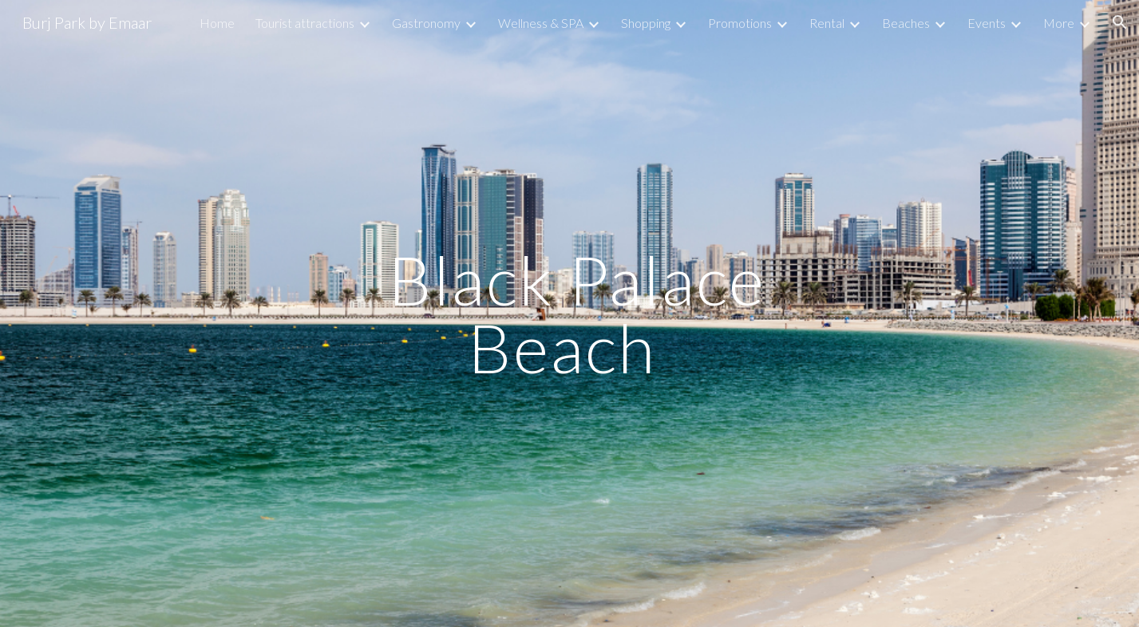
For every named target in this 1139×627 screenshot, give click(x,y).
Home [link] (217, 22)
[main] (570, 313)
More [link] (1058, 22)
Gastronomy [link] (426, 22)
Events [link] (986, 22)
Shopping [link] (645, 22)
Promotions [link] (740, 22)
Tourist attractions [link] (304, 22)
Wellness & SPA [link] (540, 22)
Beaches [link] (906, 22)
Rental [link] (826, 22)
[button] (1120, 22)
